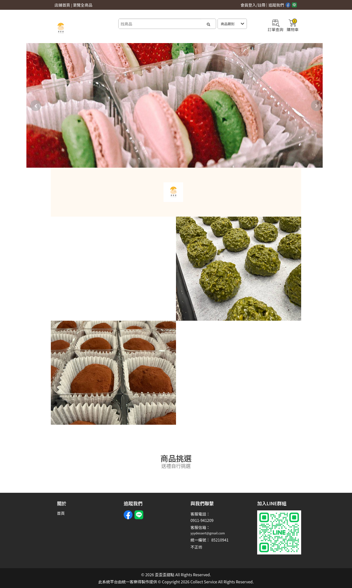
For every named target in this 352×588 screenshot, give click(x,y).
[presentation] (35, 105)
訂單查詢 (275, 25)
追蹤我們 (276, 5)
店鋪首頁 (62, 5)
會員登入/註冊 (253, 5)
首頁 (61, 513)
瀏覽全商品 (82, 5)
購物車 (292, 25)
